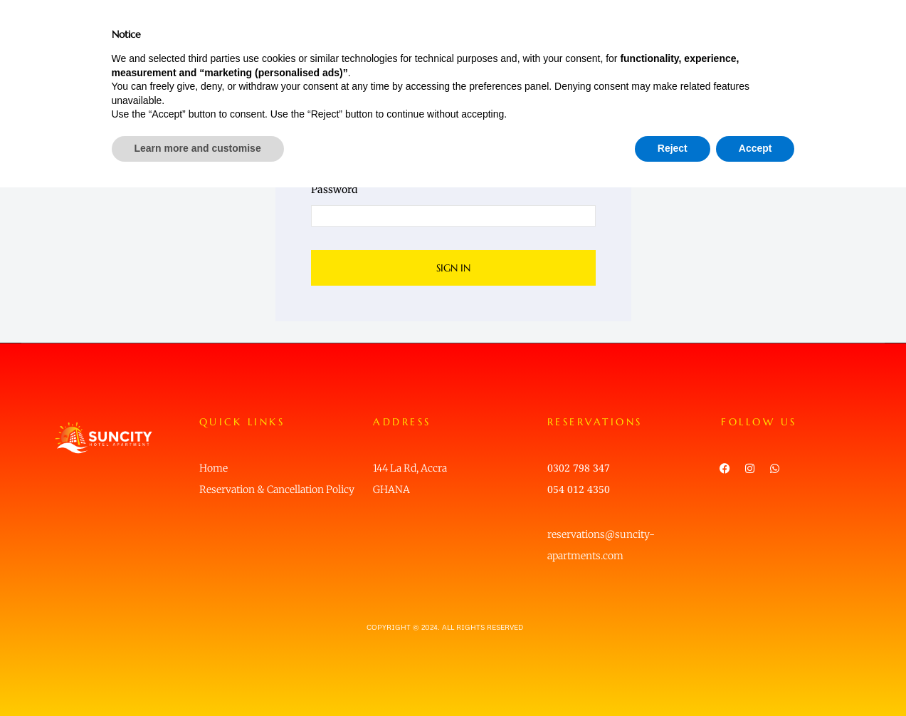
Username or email (356, 131)
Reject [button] (673, 677)
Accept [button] (755, 677)
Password (334, 189)
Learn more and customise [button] (198, 677)
